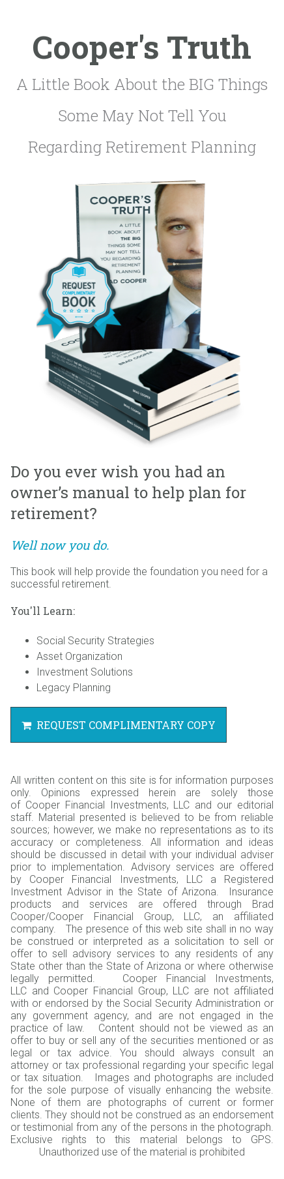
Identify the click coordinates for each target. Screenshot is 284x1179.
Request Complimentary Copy (118, 725)
